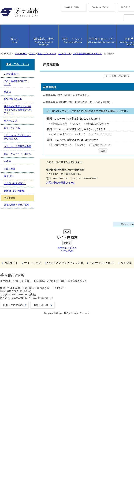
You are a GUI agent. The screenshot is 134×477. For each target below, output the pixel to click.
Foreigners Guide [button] (18, 31)
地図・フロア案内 (19, 459)
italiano (19, 55)
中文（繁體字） (25, 41)
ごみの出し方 (85, 141)
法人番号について (47, 452)
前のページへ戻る (19, 389)
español (19, 58)
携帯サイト (15, 404)
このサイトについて (21, 415)
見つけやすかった (19, 257)
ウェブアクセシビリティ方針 (26, 412)
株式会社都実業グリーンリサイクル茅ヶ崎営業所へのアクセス (47, 336)
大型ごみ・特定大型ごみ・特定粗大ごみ (33, 347)
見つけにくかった (58, 257)
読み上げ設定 (124, 78)
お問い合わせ (16, 463)
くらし (43, 141)
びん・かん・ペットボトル (25, 354)
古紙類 (12, 358)
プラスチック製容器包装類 (25, 350)
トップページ (28, 141)
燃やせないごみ (18, 343)
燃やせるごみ (16, 339)
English (19, 34)
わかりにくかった (58, 246)
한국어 (19, 45)
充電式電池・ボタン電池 (23, 380)
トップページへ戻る (21, 393)
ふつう (33, 236)
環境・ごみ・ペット (62, 141)
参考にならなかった (54, 236)
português (20, 61)
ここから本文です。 (14, 154)
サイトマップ (16, 408)
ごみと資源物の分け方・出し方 (20, 321)
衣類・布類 (15, 361)
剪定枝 (12, 328)
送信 (5, 266)
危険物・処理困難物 (21, 372)
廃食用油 (14, 365)
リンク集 (14, 419)
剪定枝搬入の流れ (19, 332)
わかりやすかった (19, 246)
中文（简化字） (25, 37)
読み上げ (14, 68)
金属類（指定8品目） (21, 369)
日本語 (19, 64)
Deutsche (20, 51)
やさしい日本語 (18, 27)
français (19, 48)
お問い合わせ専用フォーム (18, 293)
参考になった (16, 236)
